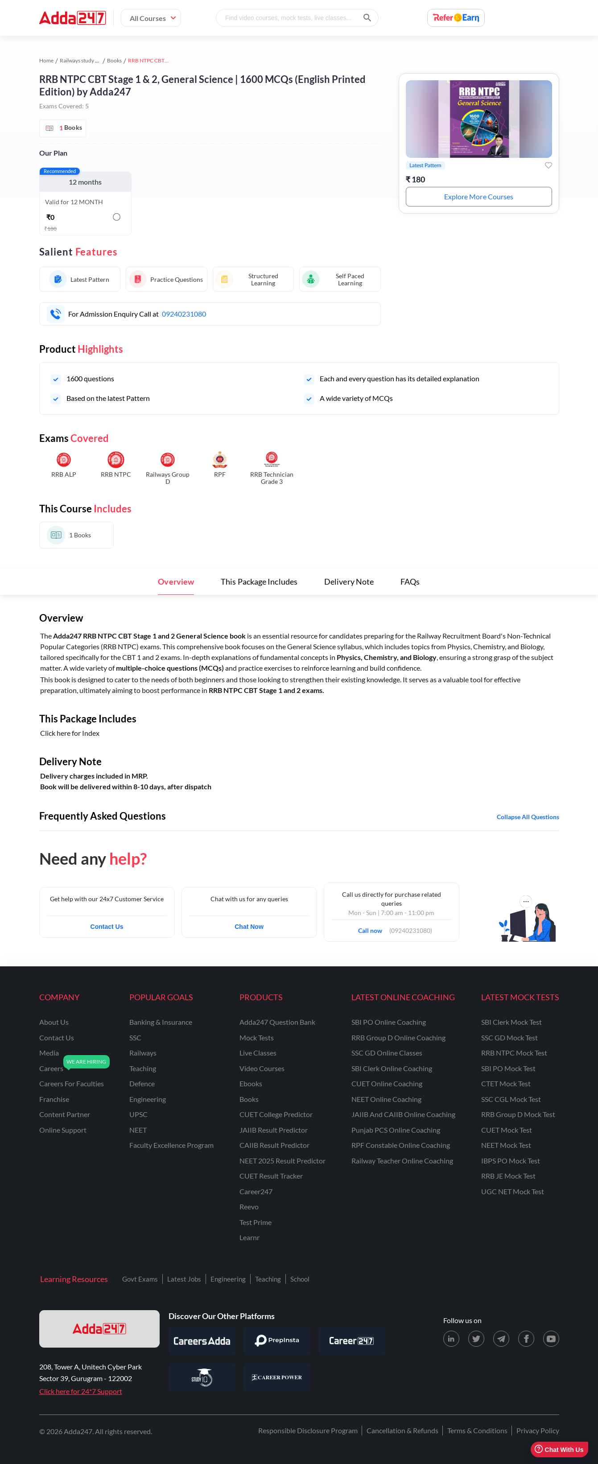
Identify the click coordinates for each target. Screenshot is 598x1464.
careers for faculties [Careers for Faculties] (71, 1083)
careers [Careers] (51, 1068)
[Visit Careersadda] (202, 1341)
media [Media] (49, 1052)
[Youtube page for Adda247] (551, 1339)
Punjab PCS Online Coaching (395, 1130)
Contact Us (107, 926)
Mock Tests (256, 1037)
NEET (138, 1130)
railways (143, 1052)
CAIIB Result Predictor (274, 1145)
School (299, 1279)
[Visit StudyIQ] (202, 1377)
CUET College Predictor (276, 1114)
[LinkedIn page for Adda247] (451, 1339)
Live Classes (257, 1052)
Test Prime (255, 1222)
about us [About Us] (54, 1022)
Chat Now (249, 926)
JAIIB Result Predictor (273, 1130)
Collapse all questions (528, 817)
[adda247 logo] (99, 1329)
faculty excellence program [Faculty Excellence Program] (171, 1145)
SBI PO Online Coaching (388, 1022)
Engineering (228, 1279)
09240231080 (184, 313)
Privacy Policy (537, 1430)
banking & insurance (160, 1022)
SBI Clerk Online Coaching (391, 1068)
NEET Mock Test (506, 1145)
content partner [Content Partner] (64, 1114)
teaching (142, 1068)
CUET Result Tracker (271, 1175)
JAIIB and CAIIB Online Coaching (403, 1114)
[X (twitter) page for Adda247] (476, 1339)
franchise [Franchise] (54, 1099)
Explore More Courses (479, 196)
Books (114, 60)
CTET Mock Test (506, 1083)
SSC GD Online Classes (386, 1052)
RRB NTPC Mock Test (514, 1052)
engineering (147, 1099)
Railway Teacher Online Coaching (402, 1160)
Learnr (249, 1237)
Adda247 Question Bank (277, 1022)
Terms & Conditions (477, 1430)
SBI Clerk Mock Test (511, 1022)
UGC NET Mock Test (512, 1191)
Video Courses (262, 1068)
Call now (373, 928)
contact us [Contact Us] (56, 1037)
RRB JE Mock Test (508, 1175)
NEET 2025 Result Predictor (282, 1160)
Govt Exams (140, 1279)
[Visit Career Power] (276, 1377)
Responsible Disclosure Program (308, 1430)
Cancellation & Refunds (402, 1430)
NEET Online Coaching (386, 1099)
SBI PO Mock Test (508, 1068)
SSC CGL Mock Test (511, 1099)
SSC (135, 1037)
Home (46, 60)
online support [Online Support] (63, 1130)
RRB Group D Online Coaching (398, 1037)
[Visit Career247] (351, 1341)
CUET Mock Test (506, 1130)
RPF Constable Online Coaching (400, 1145)
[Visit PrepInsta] (276, 1341)
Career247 (255, 1191)
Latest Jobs (184, 1279)
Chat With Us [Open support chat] (559, 1449)
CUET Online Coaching (386, 1083)
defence (142, 1083)
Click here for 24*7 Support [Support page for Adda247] (80, 1391)
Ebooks (250, 1083)
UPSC (138, 1114)
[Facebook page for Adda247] (526, 1339)
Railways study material (87, 60)
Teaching (268, 1279)
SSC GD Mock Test (509, 1037)
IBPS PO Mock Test (510, 1160)
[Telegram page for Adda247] (501, 1339)
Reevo (249, 1206)
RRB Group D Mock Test (518, 1114)
